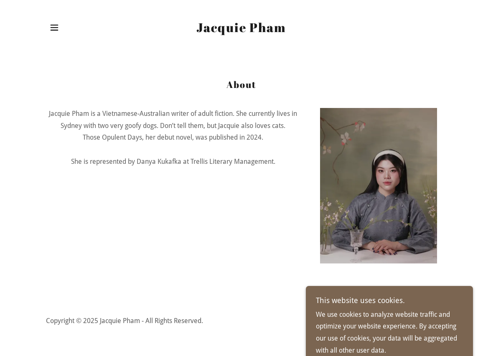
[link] (241, 30)
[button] (54, 27)
